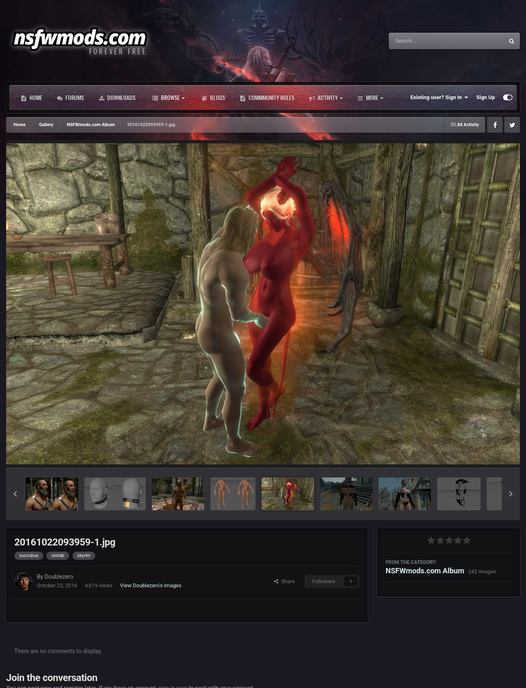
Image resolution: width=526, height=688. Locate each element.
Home (32, 97)
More (370, 97)
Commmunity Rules (267, 97)
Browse (168, 97)
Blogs (213, 97)
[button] (15, 494)
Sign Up (485, 97)
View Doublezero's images (150, 585)
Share (284, 581)
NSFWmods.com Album (425, 570)
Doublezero (59, 576)
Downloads (117, 97)
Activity (326, 97)
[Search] (426, 41)
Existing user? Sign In (439, 97)
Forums (70, 97)
